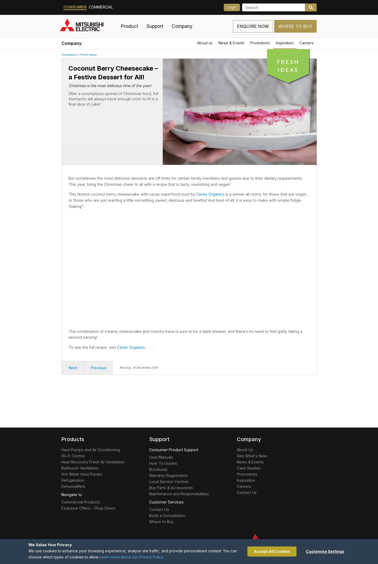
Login (231, 7)
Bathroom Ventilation (79, 468)
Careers (306, 43)
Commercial (101, 7)
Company (72, 43)
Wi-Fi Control (73, 456)
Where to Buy (295, 26)
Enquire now (253, 26)
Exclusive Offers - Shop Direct (88, 508)
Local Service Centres (169, 481)
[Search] (273, 7)
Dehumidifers (73, 486)
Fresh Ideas (88, 55)
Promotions (260, 43)
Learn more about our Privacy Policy (132, 557)
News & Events (231, 43)
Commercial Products (80, 502)
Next (73, 367)
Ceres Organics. (131, 347)
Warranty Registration (168, 475)
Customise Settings (325, 551)
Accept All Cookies (272, 551)
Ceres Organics (210, 194)
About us (205, 43)
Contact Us (159, 509)
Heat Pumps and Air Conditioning (90, 449)
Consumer (75, 7)
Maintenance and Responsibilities (179, 494)
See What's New (252, 456)
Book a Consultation (167, 515)
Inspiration (285, 43)
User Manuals (161, 457)
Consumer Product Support (173, 449)
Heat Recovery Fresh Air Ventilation (92, 462)
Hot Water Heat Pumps (81, 474)
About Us (245, 449)
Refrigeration (72, 480)
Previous (98, 367)
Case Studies (249, 468)
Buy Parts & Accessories (171, 487)
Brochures (158, 469)
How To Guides (163, 463)
